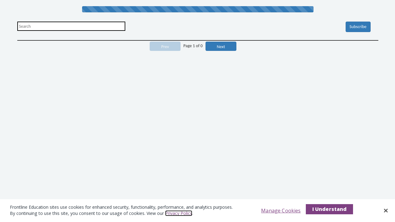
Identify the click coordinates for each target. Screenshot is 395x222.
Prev (165, 46)
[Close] (386, 210)
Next (221, 46)
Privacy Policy (178, 213)
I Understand (329, 209)
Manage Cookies (281, 210)
